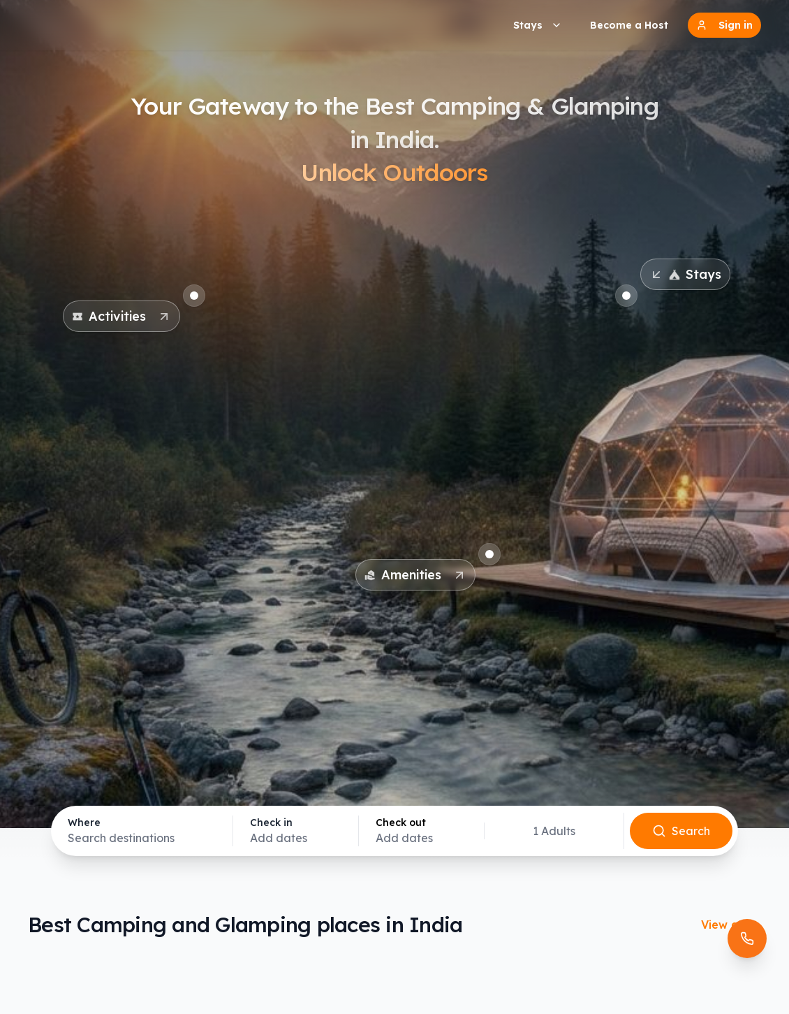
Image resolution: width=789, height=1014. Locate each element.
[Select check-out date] (421, 831)
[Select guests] (554, 831)
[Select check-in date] (295, 831)
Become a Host (629, 25)
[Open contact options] (747, 938)
